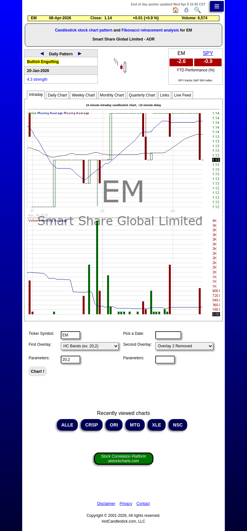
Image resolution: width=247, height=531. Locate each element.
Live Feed (182, 95)
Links (164, 95)
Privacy (126, 503)
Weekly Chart (83, 95)
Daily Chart (57, 95)
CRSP (91, 424)
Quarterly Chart (142, 95)
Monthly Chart (112, 95)
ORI (114, 424)
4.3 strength (37, 79)
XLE (156, 424)
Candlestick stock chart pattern (84, 30)
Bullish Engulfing (43, 62)
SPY (208, 53)
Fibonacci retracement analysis (150, 30)
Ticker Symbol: (41, 333)
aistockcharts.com (123, 458)
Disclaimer (106, 503)
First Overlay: (40, 344)
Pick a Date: (133, 333)
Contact (143, 503)
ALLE (67, 424)
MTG (135, 424)
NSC (178, 424)
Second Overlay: (137, 344)
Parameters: (39, 358)
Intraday (36, 94)
